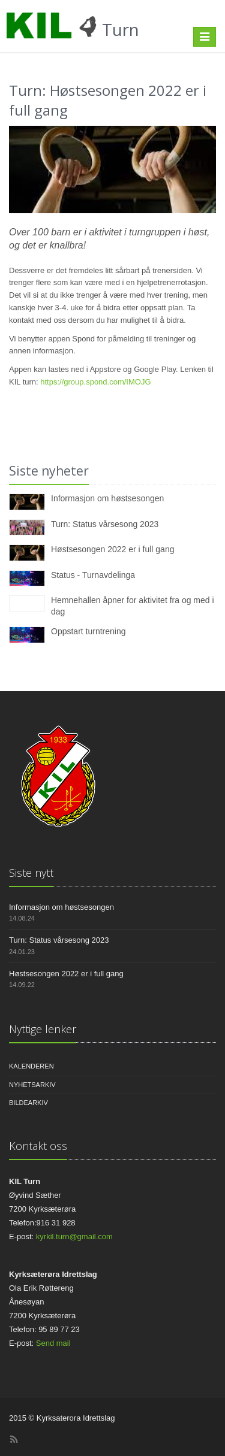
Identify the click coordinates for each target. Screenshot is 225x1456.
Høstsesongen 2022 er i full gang (112, 549)
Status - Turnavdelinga (93, 575)
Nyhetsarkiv (32, 1084)
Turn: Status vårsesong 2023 (104, 524)
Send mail (53, 1343)
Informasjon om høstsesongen (107, 498)
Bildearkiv (28, 1102)
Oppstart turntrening (88, 631)
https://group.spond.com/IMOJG (95, 381)
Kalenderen (31, 1066)
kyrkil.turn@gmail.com (74, 1236)
